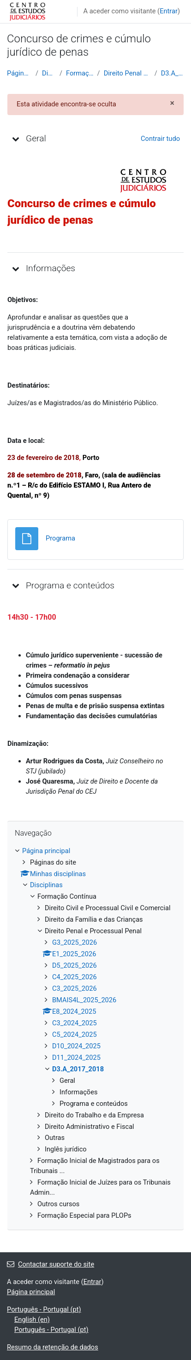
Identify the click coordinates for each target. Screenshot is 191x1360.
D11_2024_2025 (76, 1057)
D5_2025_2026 (74, 965)
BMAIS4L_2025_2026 (84, 1000)
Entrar (169, 11)
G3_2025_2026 (74, 942)
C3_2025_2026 (74, 988)
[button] (15, 138)
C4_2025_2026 (74, 977)
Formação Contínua (80, 73)
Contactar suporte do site (50, 1264)
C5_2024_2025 (74, 1034)
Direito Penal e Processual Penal (127, 73)
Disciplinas (49, 73)
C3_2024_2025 (74, 1023)
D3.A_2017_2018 (172, 73)
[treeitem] (95, 1033)
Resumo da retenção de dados (52, 1347)
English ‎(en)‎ (32, 1319)
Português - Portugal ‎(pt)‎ (44, 1309)
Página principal (19, 73)
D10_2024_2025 (76, 1046)
